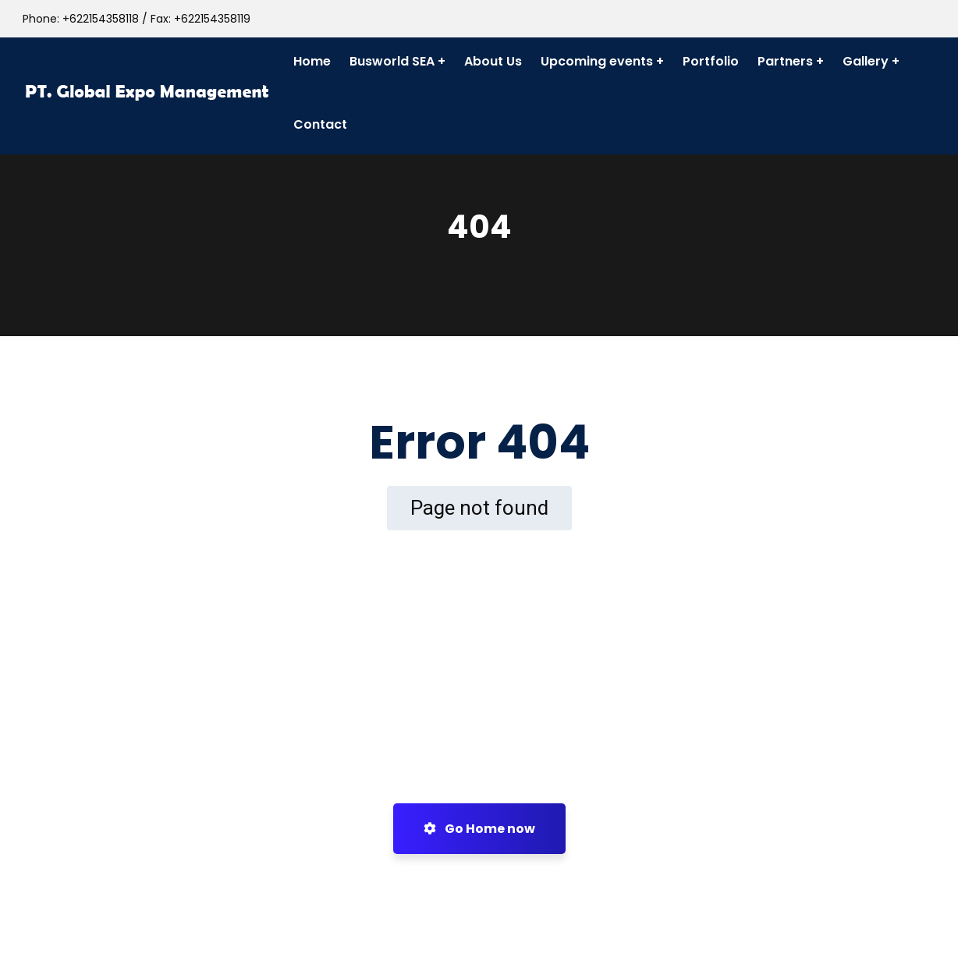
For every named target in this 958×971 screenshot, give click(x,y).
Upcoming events (597, 61)
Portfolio (711, 61)
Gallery (866, 61)
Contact (320, 124)
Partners (785, 61)
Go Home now (479, 829)
